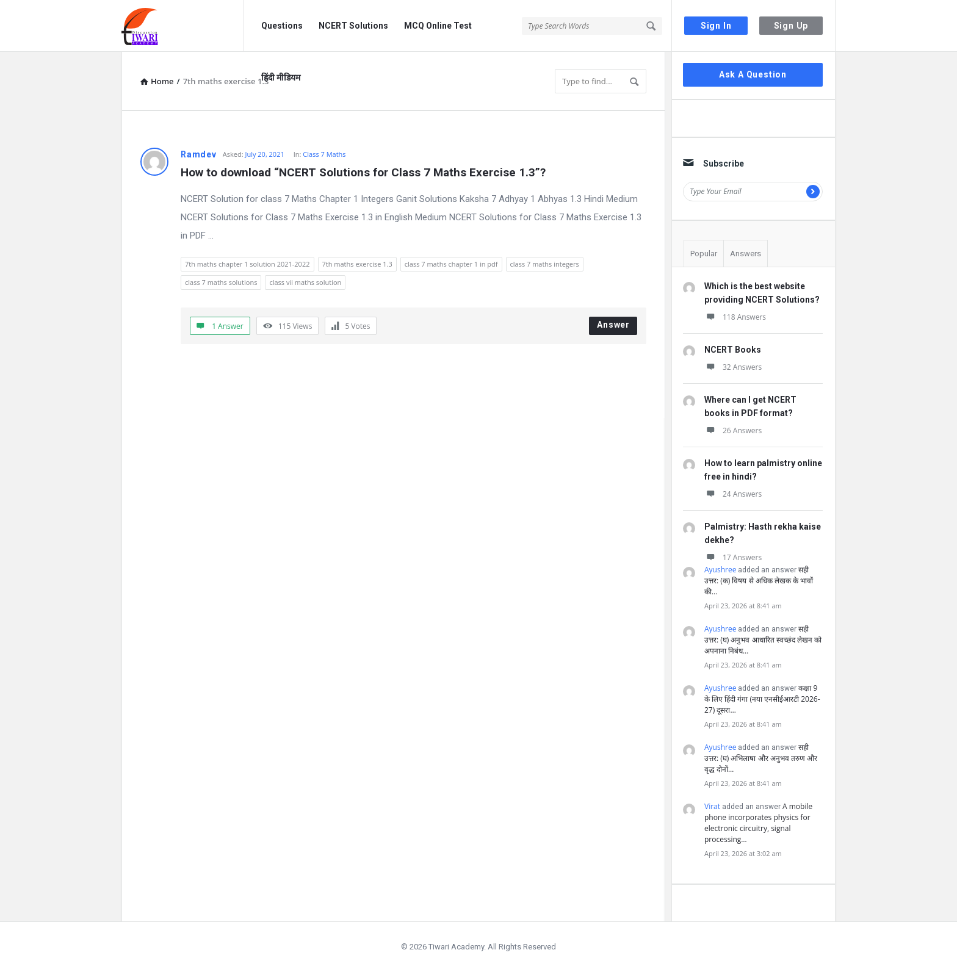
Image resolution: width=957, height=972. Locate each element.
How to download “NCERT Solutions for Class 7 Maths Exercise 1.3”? (363, 172)
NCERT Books (732, 350)
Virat (712, 806)
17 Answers (733, 557)
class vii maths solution (305, 282)
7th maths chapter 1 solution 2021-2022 (247, 263)
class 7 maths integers (544, 263)
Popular (703, 253)
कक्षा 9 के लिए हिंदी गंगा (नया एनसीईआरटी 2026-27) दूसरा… (762, 699)
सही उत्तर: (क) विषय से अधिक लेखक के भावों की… (758, 580)
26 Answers (733, 430)
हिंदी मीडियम (280, 77)
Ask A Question (753, 74)
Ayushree (720, 569)
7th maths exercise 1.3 (357, 263)
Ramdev (199, 154)
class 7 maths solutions (221, 282)
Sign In (716, 26)
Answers (745, 253)
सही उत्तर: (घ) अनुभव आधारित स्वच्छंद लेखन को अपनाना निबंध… (763, 640)
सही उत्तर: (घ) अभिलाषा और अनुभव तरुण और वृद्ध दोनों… (760, 758)
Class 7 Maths (324, 154)
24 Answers (733, 494)
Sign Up (791, 26)
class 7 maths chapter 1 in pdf (451, 263)
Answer (613, 324)
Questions (282, 26)
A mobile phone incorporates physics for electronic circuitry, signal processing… (758, 822)
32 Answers (733, 367)
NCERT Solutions (353, 26)
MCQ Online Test (438, 26)
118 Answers (735, 317)
